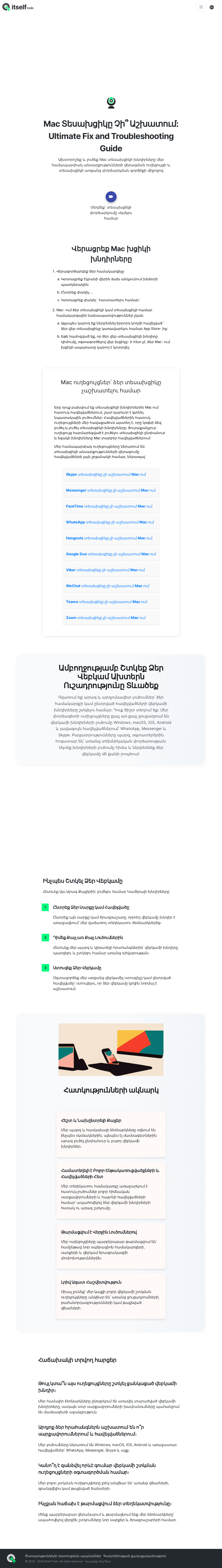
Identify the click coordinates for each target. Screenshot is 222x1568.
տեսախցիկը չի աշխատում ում (106, 474)
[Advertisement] (111, 48)
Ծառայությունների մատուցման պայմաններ (63, 1556)
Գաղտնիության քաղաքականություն (134, 1556)
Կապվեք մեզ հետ (98, 1561)
